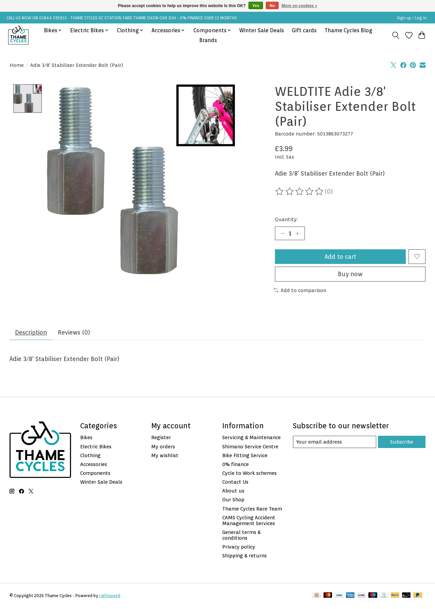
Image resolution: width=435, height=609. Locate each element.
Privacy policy (238, 547)
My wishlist (164, 456)
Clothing (90, 456)
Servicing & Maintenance (251, 438)
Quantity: (286, 219)
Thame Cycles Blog (348, 30)
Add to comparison (300, 290)
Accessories (93, 465)
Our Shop (233, 500)
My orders (163, 447)
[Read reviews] (300, 191)
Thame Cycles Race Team (252, 509)
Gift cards (304, 30)
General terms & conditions (241, 535)
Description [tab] (31, 333)
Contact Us (235, 482)
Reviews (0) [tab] (74, 333)
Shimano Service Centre (250, 447)
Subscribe (401, 442)
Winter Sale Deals (261, 30)
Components (95, 474)
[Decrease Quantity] (283, 233)
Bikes (86, 438)
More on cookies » (299, 5)
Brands (208, 40)
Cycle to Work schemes (249, 474)
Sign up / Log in (412, 17)
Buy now (350, 274)
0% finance (235, 465)
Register (161, 438)
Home (17, 65)
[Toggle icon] (395, 35)
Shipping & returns (244, 556)
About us (233, 491)
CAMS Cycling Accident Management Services (248, 521)
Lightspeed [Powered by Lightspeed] (109, 596)
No (272, 5)
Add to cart (340, 257)
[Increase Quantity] (297, 233)
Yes (255, 5)
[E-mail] (334, 442)
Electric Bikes (95, 447)
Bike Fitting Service (244, 456)
